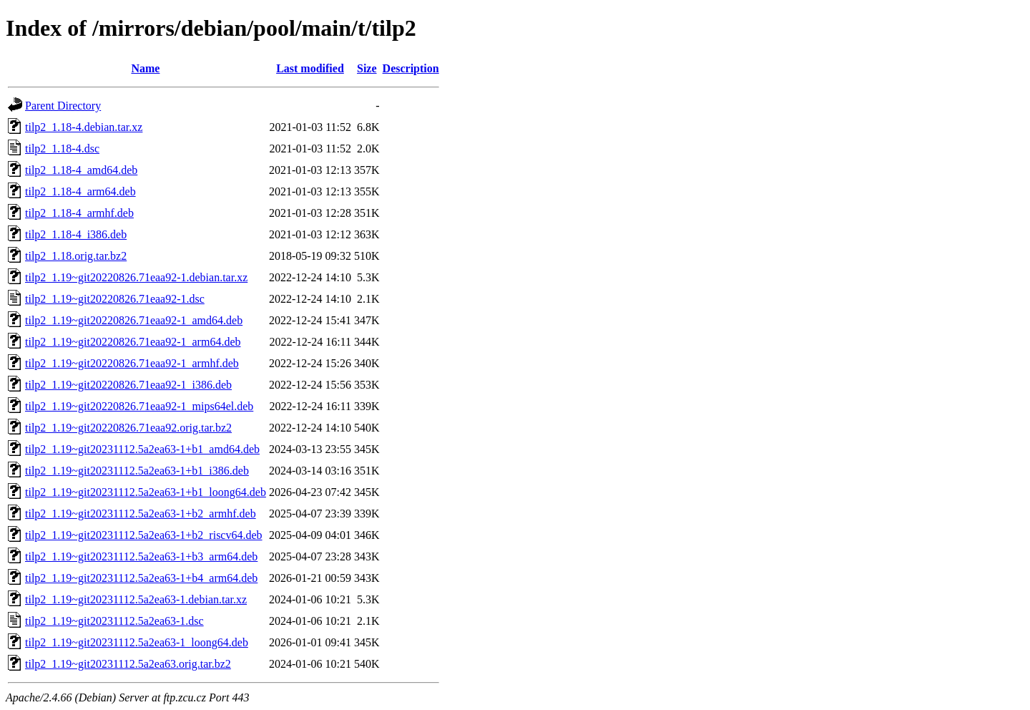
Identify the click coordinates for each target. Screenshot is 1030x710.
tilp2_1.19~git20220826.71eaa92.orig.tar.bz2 (128, 428)
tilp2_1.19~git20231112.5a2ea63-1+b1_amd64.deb (142, 449)
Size (367, 68)
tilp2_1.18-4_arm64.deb (80, 191)
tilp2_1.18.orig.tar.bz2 (76, 256)
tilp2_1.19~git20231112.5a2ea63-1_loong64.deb (136, 642)
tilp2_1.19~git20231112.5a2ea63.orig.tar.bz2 (128, 664)
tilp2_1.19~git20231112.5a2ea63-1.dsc (114, 621)
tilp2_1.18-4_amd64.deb (81, 170)
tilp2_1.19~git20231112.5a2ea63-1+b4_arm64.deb (141, 578)
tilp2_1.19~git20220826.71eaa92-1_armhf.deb (132, 363)
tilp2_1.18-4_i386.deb (76, 234)
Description (411, 68)
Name (145, 68)
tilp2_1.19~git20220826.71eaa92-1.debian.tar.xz (136, 277)
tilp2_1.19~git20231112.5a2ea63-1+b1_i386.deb (137, 471)
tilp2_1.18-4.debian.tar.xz (83, 127)
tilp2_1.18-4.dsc (62, 148)
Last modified (310, 68)
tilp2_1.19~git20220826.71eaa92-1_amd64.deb (133, 320)
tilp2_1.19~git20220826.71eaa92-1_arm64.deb (133, 342)
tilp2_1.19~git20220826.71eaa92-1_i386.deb (128, 385)
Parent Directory (63, 105)
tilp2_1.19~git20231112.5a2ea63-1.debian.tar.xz (136, 599)
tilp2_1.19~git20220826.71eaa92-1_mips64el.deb (139, 406)
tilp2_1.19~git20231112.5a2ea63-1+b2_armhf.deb (140, 513)
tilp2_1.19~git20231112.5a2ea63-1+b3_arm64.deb (141, 556)
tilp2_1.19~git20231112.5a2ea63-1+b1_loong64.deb (145, 492)
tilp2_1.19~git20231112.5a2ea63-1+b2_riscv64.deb (144, 535)
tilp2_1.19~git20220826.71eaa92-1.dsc (115, 299)
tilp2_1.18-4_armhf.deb (79, 213)
